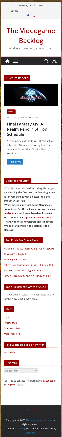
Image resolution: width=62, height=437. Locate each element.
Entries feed (10, 322)
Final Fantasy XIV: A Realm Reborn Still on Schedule (27, 129)
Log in (7, 317)
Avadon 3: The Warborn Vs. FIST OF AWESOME (29, 248)
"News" (11, 111)
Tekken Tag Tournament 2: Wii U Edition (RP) (28, 265)
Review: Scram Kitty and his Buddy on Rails (27, 275)
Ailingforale (33, 117)
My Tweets (9, 352)
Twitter (11, 384)
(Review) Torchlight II (15, 254)
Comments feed (12, 328)
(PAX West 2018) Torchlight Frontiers (24, 270)
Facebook (48, 380)
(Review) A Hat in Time (16, 259)
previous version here (38, 217)
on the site (10, 213)
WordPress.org (12, 333)
